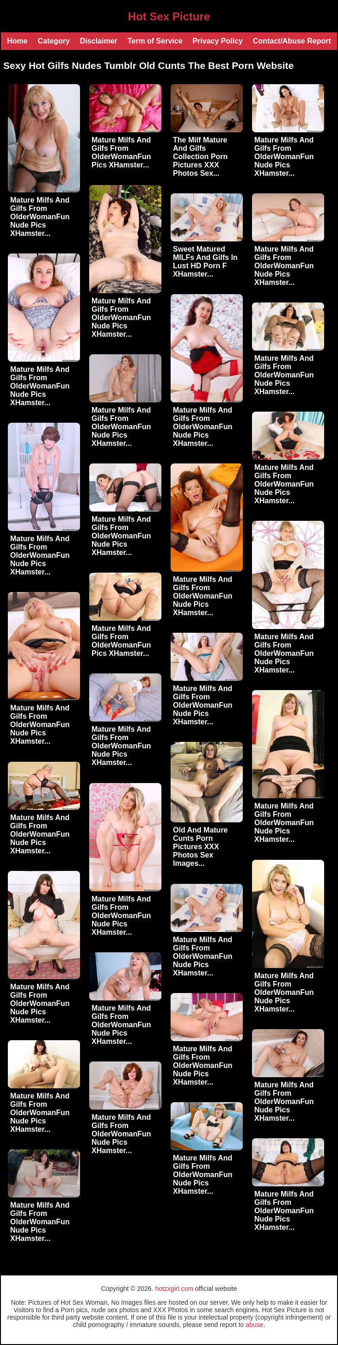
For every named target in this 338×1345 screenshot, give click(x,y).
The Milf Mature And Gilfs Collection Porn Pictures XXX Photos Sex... (200, 156)
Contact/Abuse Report (292, 41)
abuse (254, 1324)
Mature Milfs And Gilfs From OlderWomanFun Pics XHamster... (121, 152)
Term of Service (155, 41)
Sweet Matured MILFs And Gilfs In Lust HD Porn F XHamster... (205, 261)
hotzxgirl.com (174, 1288)
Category (54, 41)
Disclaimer (98, 41)
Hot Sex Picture (169, 16)
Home (17, 41)
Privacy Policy (217, 41)
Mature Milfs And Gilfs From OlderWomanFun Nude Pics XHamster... (40, 216)
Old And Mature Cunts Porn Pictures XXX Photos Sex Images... (200, 846)
